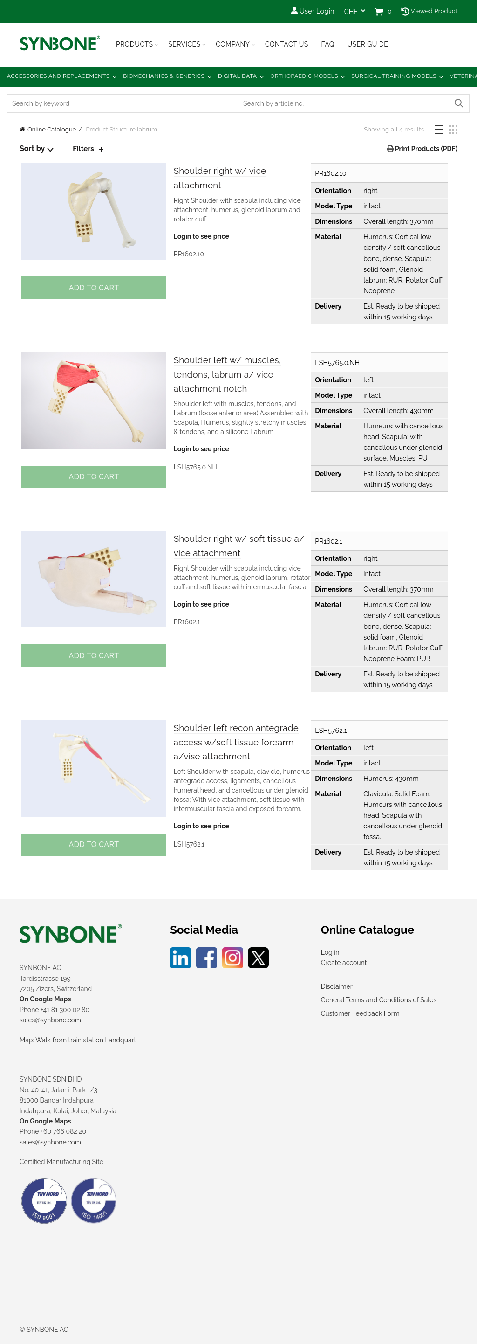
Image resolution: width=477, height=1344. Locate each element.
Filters (84, 148)
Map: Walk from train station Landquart (78, 1040)
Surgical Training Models (394, 76)
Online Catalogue (51, 129)
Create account (344, 962)
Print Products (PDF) (425, 148)
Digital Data (237, 76)
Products (134, 44)
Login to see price (200, 238)
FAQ (327, 44)
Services (184, 44)
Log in (330, 952)
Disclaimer (337, 986)
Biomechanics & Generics (163, 76)
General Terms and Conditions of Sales (378, 1000)
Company (233, 44)
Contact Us (286, 44)
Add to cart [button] (93, 287)
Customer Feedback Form (360, 1013)
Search (458, 103)
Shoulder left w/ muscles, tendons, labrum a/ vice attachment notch (236, 375)
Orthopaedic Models (304, 76)
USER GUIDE (367, 44)
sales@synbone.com (50, 1020)
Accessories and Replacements (58, 76)
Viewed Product (429, 10)
